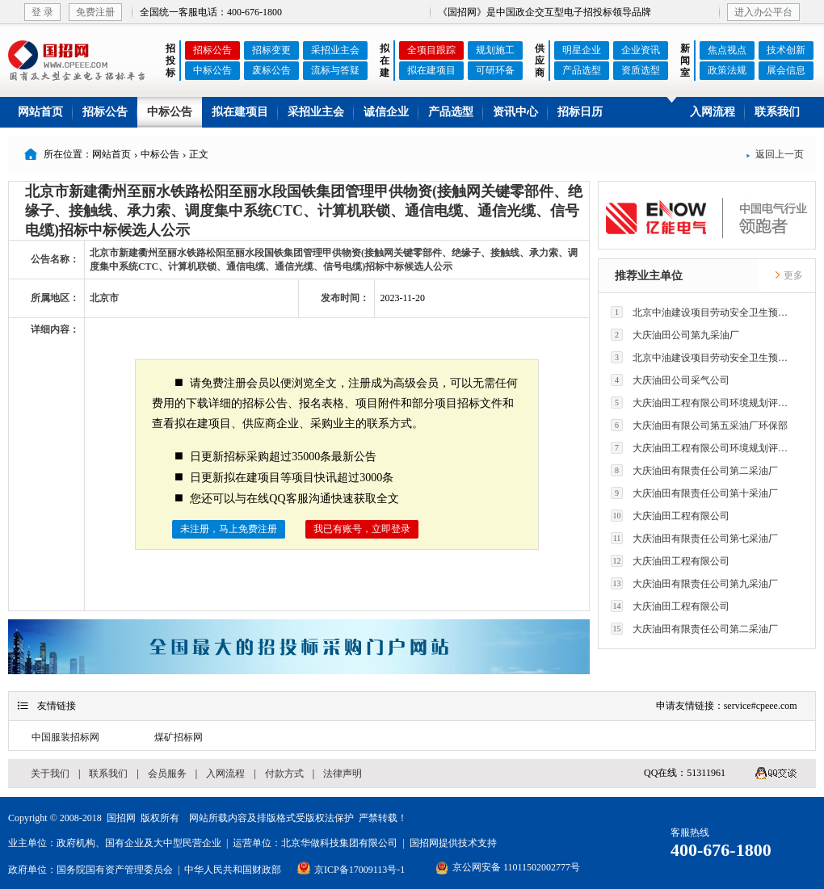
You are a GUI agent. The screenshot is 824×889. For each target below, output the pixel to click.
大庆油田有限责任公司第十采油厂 (694, 493)
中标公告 (212, 70)
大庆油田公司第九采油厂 (675, 335)
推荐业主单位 (649, 276)
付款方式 (284, 773)
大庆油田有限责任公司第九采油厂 (694, 583)
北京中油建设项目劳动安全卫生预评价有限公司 (704, 312)
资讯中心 (515, 112)
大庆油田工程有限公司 (670, 515)
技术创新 (786, 50)
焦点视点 (727, 50)
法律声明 (342, 773)
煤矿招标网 (178, 737)
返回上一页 (775, 154)
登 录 (42, 12)
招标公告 (212, 50)
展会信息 (786, 70)
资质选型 (640, 70)
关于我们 (50, 773)
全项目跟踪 (431, 50)
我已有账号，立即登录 (361, 529)
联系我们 (777, 112)
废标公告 (271, 70)
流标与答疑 (335, 70)
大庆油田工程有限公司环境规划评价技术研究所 (704, 402)
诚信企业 (386, 112)
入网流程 (712, 112)
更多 (788, 275)
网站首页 (40, 112)
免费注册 (95, 12)
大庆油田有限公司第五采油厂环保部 (699, 425)
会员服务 (167, 773)
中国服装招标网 (65, 737)
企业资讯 (640, 50)
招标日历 (580, 112)
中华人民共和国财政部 (232, 869)
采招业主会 (335, 50)
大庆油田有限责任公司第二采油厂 (694, 470)
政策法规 (727, 70)
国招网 (121, 818)
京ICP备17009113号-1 (359, 869)
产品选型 (581, 70)
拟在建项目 (431, 70)
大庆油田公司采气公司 (670, 380)
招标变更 (271, 50)
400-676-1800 (721, 850)
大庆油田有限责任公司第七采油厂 (694, 538)
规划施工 (495, 50)
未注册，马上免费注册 (228, 529)
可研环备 (495, 70)
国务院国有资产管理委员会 (115, 869)
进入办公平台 (763, 12)
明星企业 (581, 50)
